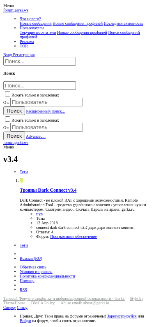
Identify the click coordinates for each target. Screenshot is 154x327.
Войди (25, 320)
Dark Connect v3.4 (48, 190)
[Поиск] (39, 61)
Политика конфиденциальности (47, 276)
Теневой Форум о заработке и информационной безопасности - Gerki (64, 298)
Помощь (27, 280)
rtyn (39, 214)
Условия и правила (36, 271)
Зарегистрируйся (122, 316)
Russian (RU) (31, 258)
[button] (8, 5)
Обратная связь (33, 267)
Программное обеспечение (73, 236)
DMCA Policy (43, 303)
